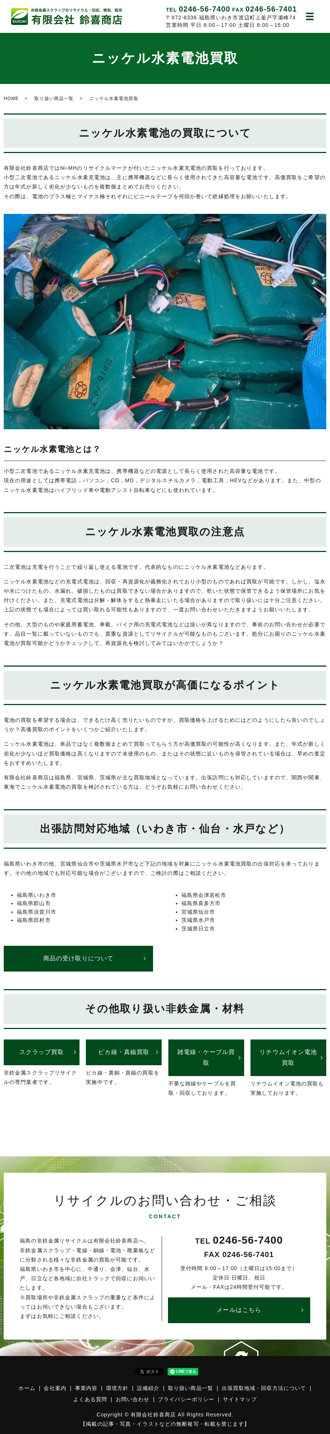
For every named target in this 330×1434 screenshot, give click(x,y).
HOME (11, 98)
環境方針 (117, 1388)
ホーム (26, 1388)
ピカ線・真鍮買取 (123, 1052)
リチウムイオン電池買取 (288, 1057)
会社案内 (55, 1388)
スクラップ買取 (41, 1052)
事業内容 (86, 1388)
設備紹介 (148, 1388)
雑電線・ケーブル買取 (206, 1057)
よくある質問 (90, 1399)
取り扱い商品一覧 (54, 98)
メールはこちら (239, 1310)
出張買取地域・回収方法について (264, 1388)
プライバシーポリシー (186, 1399)
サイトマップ (240, 1399)
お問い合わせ (133, 1399)
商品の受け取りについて (78, 958)
